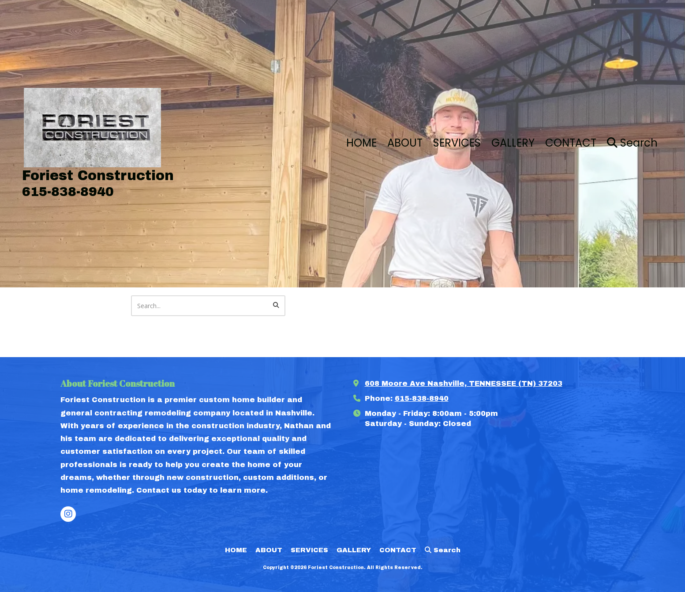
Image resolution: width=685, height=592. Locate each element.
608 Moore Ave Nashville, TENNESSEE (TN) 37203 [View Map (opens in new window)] (463, 383)
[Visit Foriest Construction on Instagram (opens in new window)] (68, 514)
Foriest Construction (98, 175)
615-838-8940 (422, 398)
